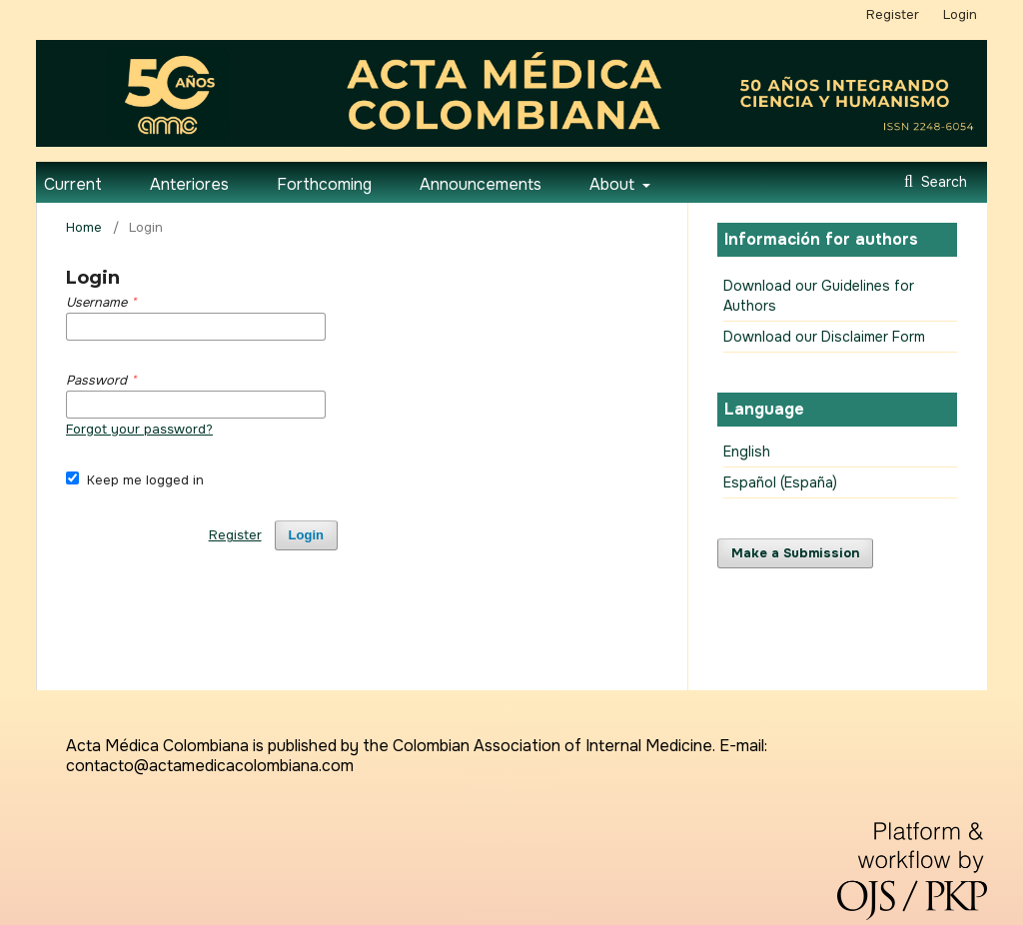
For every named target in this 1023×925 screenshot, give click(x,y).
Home (84, 227)
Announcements (480, 184)
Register (892, 14)
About (613, 184)
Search (942, 182)
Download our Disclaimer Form (824, 337)
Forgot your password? (139, 429)
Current (73, 184)
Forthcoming (324, 184)
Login (960, 14)
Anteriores (189, 184)
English (746, 452)
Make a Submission (795, 552)
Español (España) (780, 482)
